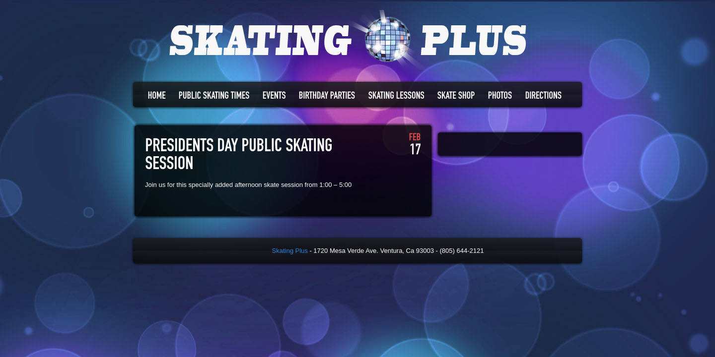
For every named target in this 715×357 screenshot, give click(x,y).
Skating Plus (290, 250)
